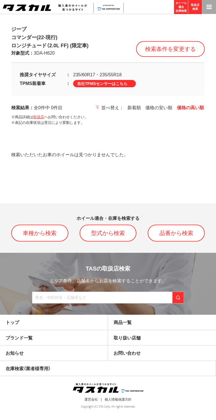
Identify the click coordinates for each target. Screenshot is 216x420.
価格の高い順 (190, 107)
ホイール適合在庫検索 (181, 6)
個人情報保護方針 (118, 399)
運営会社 (91, 399)
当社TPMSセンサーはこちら (102, 83)
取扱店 (38, 117)
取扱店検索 (195, 6)
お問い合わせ (127, 353)
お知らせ (15, 353)
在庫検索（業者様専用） (28, 368)
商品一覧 (123, 322)
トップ (12, 322)
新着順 (134, 107)
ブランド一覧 (19, 338)
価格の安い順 (158, 107)
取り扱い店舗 (127, 338)
